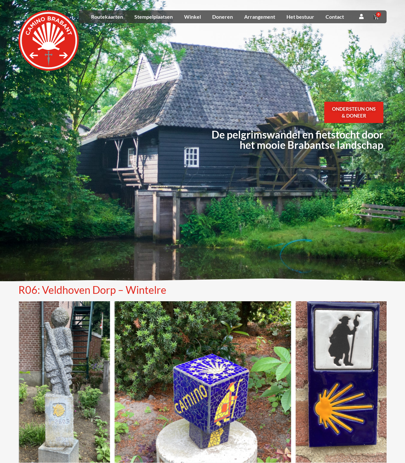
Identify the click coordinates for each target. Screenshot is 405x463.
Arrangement (259, 17)
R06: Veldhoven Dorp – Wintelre (92, 289)
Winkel (192, 17)
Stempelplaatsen (153, 17)
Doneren (222, 17)
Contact (335, 17)
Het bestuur (300, 17)
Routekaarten (107, 17)
